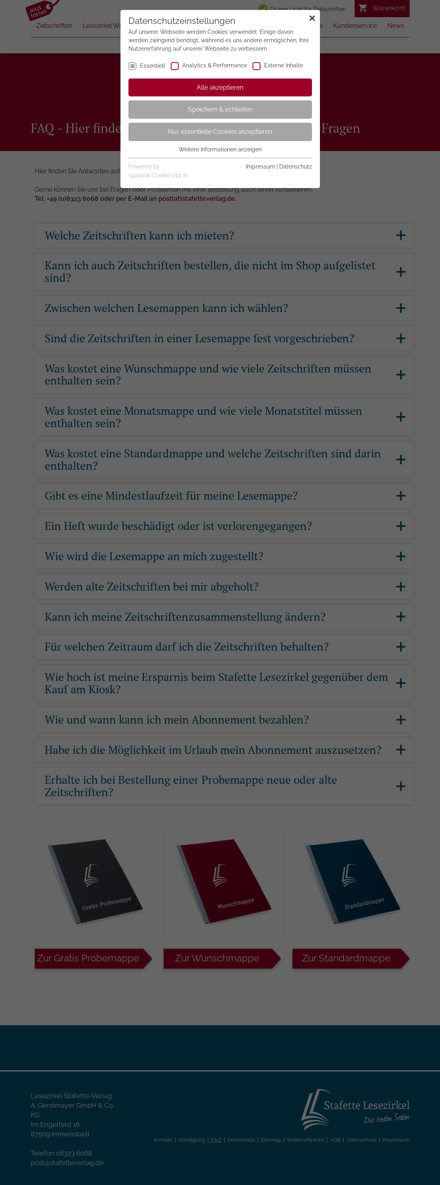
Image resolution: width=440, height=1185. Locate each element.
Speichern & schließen (220, 109)
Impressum (260, 166)
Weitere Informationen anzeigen (220, 149)
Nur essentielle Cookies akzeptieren (220, 131)
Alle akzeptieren (220, 87)
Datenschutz (295, 166)
